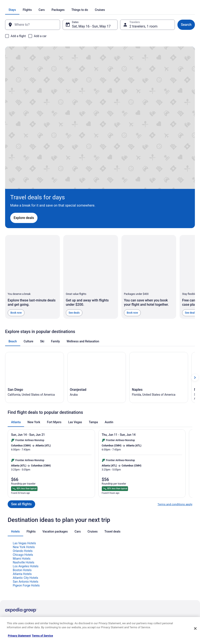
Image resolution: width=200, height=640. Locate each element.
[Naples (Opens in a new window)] (158, 284)
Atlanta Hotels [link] (22, 482)
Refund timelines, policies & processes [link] (175, 563)
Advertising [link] (11, 586)
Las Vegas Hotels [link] (24, 451)
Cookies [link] (108, 545)
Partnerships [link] (12, 559)
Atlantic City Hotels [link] (25, 486)
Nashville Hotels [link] (23, 470)
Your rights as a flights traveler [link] (170, 576)
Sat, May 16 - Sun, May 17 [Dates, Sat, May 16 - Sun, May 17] (93, 26)
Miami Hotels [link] (21, 467)
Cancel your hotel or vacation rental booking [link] (173, 547)
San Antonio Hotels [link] (25, 490)
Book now (16, 217)
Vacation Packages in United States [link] (75, 552)
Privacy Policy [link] (112, 539)
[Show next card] (194, 284)
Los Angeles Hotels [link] (26, 474)
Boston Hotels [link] (22, 478)
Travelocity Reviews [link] (66, 573)
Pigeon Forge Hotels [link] (26, 493)
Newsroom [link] (11, 566)
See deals (74, 217)
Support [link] (157, 539)
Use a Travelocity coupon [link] (167, 569)
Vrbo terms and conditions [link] (119, 559)
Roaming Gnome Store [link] (18, 580)
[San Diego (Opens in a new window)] (34, 284)
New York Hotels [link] (24, 455)
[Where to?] (36, 25)
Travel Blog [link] (61, 593)
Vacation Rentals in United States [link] (73, 545)
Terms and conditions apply (175, 412)
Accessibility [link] (111, 566)
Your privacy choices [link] (115, 573)
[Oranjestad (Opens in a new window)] (96, 284)
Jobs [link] (8, 545)
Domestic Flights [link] (64, 559)
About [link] (8, 539)
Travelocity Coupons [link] (66, 580)
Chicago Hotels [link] (23, 463)
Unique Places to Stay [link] (67, 586)
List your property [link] (15, 552)
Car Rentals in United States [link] (70, 566)
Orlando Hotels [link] (23, 459)
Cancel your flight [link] (163, 556)
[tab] (55, 9)
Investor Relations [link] (15, 573)
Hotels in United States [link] (68, 539)
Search (181, 25)
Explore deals (30, 102)
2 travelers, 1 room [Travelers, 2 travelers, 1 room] (142, 26)
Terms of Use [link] (111, 552)
